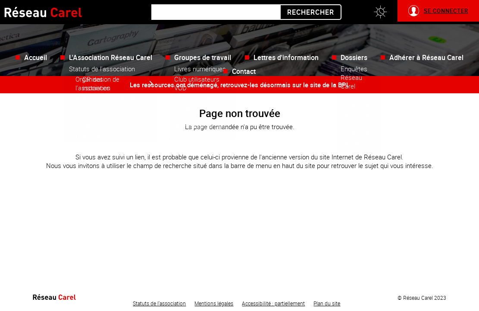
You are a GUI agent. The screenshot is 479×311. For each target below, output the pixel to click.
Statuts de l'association (159, 303)
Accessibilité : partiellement (273, 303)
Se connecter (446, 11)
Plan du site (326, 303)
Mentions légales (213, 303)
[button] (380, 12)
